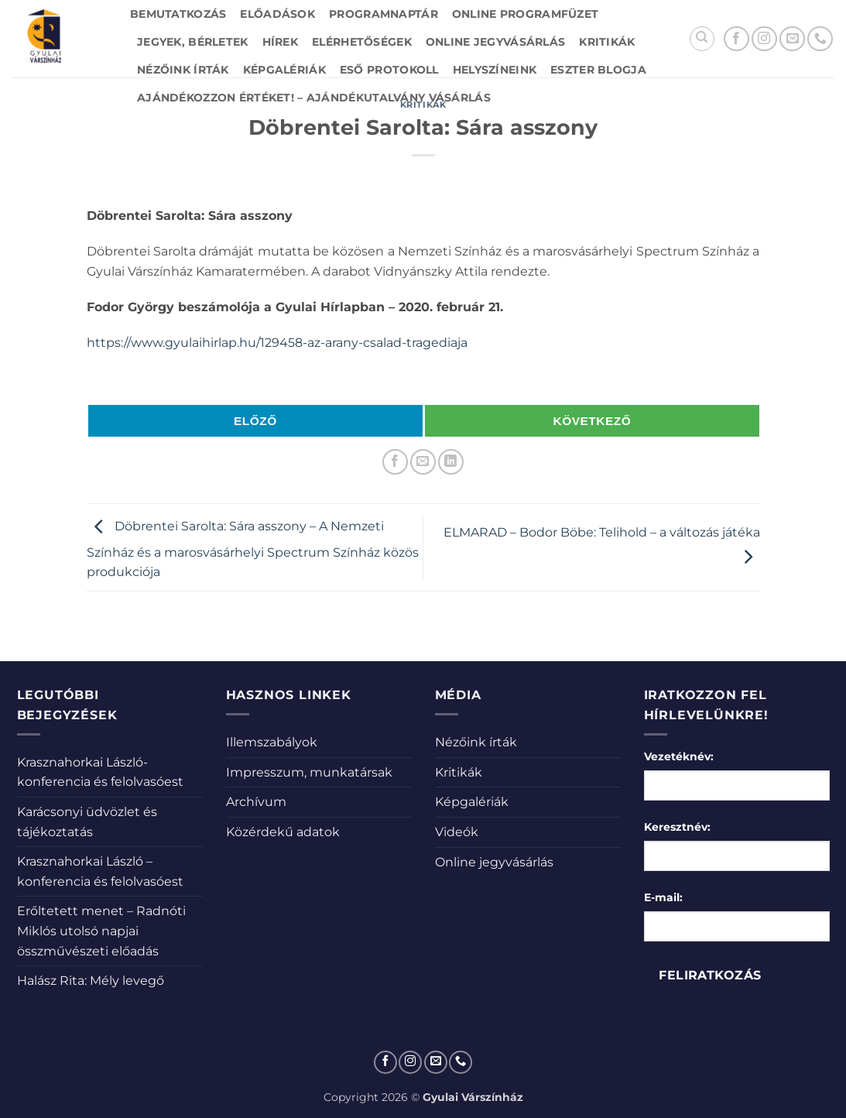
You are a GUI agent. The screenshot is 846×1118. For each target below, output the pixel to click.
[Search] (702, 38)
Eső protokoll (389, 70)
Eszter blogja (598, 70)
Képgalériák (284, 70)
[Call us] (820, 39)
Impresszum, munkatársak (309, 772)
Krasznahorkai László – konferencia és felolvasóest (100, 871)
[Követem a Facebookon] (736, 39)
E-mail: (663, 897)
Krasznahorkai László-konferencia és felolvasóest (100, 772)
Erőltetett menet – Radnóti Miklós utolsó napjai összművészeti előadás (101, 931)
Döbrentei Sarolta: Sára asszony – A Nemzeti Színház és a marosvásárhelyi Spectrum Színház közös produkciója (253, 550)
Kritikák (607, 42)
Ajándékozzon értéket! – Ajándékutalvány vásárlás (314, 98)
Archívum (256, 801)
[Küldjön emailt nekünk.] (792, 39)
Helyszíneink (494, 70)
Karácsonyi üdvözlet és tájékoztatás (87, 821)
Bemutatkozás (178, 14)
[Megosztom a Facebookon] (395, 462)
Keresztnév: (677, 827)
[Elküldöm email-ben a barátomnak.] (423, 462)
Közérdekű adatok (283, 832)
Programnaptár (383, 14)
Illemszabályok (271, 742)
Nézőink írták (183, 70)
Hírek (280, 42)
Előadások (277, 14)
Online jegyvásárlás (495, 42)
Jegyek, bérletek (192, 42)
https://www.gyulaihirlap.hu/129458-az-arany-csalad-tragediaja (277, 342)
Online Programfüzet (525, 14)
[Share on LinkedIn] (451, 462)
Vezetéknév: (679, 756)
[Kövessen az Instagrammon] (764, 39)
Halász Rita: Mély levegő (90, 980)
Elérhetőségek (362, 42)
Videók (456, 832)
